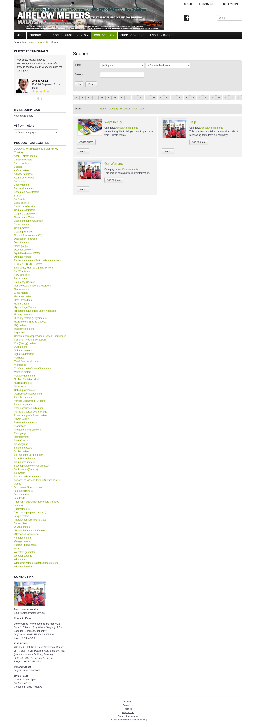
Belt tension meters (24, 188)
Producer (125, 108)
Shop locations (132, 35)
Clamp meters (21, 224)
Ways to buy (113, 122)
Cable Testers (21, 202)
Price (134, 108)
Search (188, 4)
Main (20, 35)
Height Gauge (21, 303)
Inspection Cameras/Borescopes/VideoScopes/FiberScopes (40, 334)
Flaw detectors (22, 274)
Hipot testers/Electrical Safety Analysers (35, 310)
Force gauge (20, 278)
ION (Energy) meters (25, 343)
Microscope (20, 365)
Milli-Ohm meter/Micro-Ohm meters (32, 368)
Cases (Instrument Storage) (28, 220)
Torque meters (21, 516)
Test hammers (21, 494)
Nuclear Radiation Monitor (28, 379)
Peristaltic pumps (23, 404)
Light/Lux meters (23, 350)
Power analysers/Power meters (30, 415)
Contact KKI (104, 35)
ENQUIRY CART (207, 4)
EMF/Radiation (22, 271)
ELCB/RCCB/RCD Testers (28, 264)
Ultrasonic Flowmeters (26, 534)
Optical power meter (24, 390)
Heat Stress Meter (23, 300)
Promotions (20, 426)
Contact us (128, 705)
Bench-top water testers (26, 192)
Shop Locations (21, 163)
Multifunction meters (24, 375)
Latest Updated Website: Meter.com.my (128, 719)
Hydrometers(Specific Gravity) (30, 321)
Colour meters (21, 228)
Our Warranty (113, 163)
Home (31, 42)
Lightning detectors (24, 354)
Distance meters (22, 256)
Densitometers (21, 242)
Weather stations (23, 555)
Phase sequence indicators (28, 408)
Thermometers (22, 509)
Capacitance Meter (24, 217)
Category (113, 108)
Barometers (20, 181)
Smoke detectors (23, 447)
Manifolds (19, 357)
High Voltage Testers (25, 307)
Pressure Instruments (25, 422)
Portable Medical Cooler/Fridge (30, 411)
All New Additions (23, 174)
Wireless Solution (23, 566)
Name (103, 108)
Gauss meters (21, 289)
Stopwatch (19, 473)
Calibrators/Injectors (24, 210)
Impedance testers (24, 328)
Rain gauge (20, 433)
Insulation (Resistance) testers (30, 339)
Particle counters (23, 397)
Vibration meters (22, 537)
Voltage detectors (23, 541)
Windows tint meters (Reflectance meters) (36, 563)
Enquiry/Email (230, 4)
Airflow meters (21, 170)
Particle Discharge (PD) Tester (30, 401)
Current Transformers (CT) (28, 235)
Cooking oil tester (23, 231)
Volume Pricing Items (25, 545)
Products (38, 35)
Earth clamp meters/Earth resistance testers (37, 260)
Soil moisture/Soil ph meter (28, 455)
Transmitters (20, 523)
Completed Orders (23, 159)
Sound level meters (24, 462)
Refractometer (21, 437)
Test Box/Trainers (23, 491)
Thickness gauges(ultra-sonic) (30, 512)
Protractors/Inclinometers (27, 429)
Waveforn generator (24, 552)
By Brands (19, 199)
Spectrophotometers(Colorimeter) (32, 465)
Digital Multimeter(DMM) (27, 253)
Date (141, 108)
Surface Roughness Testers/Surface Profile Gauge (37, 482)
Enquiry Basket (162, 35)
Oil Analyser (20, 386)
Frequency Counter (24, 282)
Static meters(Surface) (26, 469)
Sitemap (128, 701)
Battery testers (21, 184)
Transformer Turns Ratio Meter (30, 519)
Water (17, 548)
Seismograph (21, 444)
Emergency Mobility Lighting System (33, 267)
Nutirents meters (23, 383)
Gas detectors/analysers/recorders (32, 285)
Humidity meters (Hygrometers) (30, 318)
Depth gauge (21, 246)
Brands (18, 195)
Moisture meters (22, 372)
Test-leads (19, 498)
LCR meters (20, 346)
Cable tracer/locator (24, 206)
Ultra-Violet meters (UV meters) (30, 530)
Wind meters (20, 559)
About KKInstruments (70, 35)
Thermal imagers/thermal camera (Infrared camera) (36, 503)
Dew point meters (23, 249)
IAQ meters (20, 325)
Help (192, 122)
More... (83, 151)
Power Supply (21, 419)
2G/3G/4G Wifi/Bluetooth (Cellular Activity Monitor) (36, 150)
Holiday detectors (23, 314)
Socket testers (21, 451)
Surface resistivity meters (27, 476)
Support (18, 167)
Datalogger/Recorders (25, 238)
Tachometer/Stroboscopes (28, 487)
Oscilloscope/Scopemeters (28, 393)
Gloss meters (21, 292)
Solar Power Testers (24, 458)
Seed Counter (21, 440)
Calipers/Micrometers (25, 213)
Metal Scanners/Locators (27, 361)
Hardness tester (22, 296)
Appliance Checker (24, 177)
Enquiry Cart (128, 712)
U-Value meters (22, 527)
